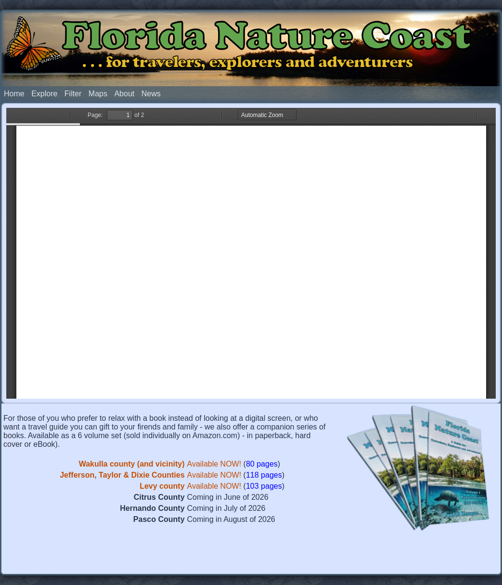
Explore (44, 94)
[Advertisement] (251, 553)
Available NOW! (214, 464)
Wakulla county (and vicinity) (132, 464)
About (124, 94)
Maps (98, 94)
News (151, 94)
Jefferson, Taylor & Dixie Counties (122, 475)
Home (14, 94)
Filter (73, 94)
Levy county (162, 486)
